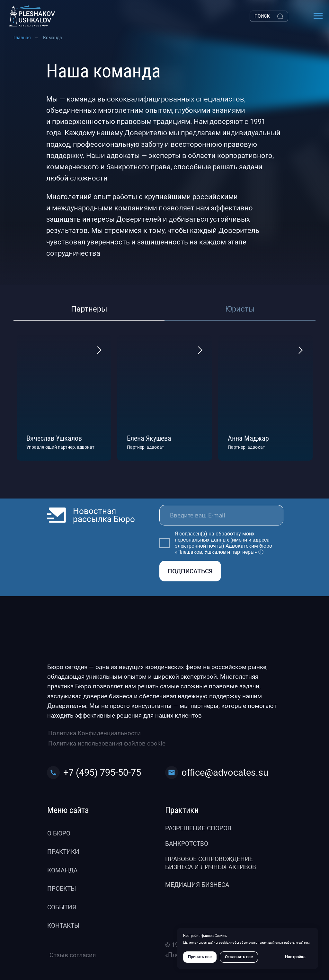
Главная (22, 37)
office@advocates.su (225, 772)
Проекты (61, 888)
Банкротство (186, 843)
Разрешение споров (198, 828)
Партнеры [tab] (89, 309)
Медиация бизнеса (197, 884)
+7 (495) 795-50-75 (102, 772)
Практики (63, 851)
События (61, 907)
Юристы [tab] (240, 309)
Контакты (63, 925)
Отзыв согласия (72, 955)
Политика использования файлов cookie (106, 743)
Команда (62, 870)
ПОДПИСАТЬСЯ (190, 571)
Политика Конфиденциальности (94, 733)
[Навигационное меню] (318, 16)
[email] (221, 515)
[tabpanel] (164, 397)
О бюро (58, 833)
